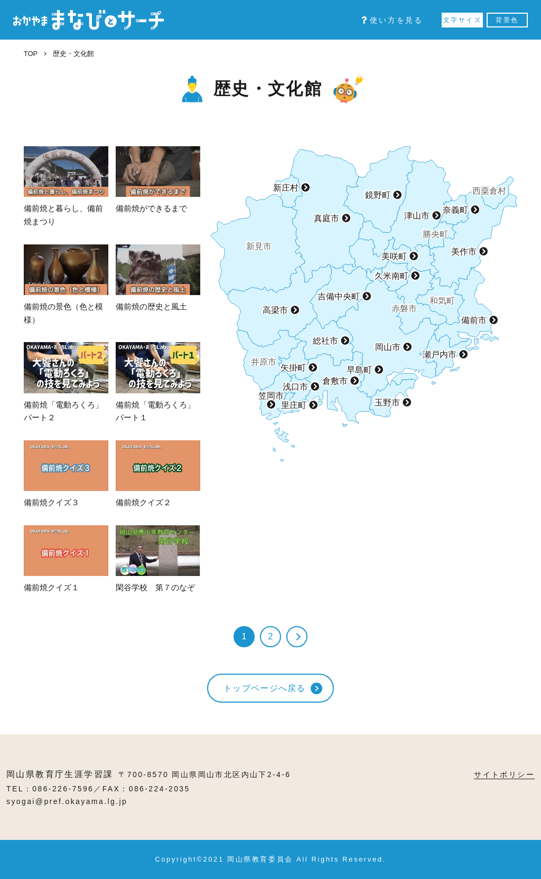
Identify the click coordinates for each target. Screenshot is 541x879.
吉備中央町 (339, 296)
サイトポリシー (504, 774)
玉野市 (387, 402)
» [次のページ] (296, 636)
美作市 (464, 251)
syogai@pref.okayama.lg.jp (66, 801)
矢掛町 (293, 367)
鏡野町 (377, 195)
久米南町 (391, 275)
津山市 (417, 215)
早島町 (359, 369)
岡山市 (387, 347)
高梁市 (275, 310)
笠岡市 (271, 396)
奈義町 (455, 209)
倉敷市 (335, 380)
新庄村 (286, 187)
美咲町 (394, 256)
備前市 (474, 320)
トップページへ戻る (264, 688)
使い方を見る (392, 20)
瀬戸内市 (439, 354)
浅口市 (295, 386)
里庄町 (293, 405)
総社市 (325, 340)
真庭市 (326, 218)
